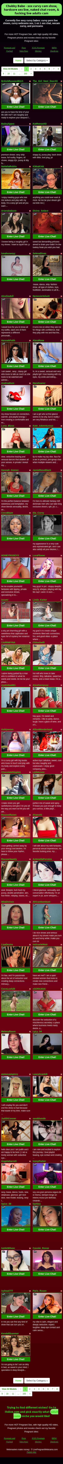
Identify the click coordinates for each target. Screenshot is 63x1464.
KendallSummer (10, 1333)
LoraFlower (39, 555)
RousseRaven (9, 814)
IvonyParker (39, 1161)
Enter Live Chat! (16, 106)
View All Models (10, 69)
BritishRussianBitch (12, 81)
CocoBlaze (7, 512)
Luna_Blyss (7, 425)
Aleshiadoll (7, 296)
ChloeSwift (39, 642)
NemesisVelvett (41, 296)
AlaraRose (38, 340)
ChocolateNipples (11, 772)
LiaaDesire (7, 944)
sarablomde (39, 1118)
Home (18, 60)
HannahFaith (8, 340)
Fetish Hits (31, 1452)
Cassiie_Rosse (41, 1248)
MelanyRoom (8, 1031)
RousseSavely (9, 859)
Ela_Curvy (38, 512)
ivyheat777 (7, 1291)
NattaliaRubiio (9, 166)
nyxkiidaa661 (8, 685)
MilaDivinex (7, 901)
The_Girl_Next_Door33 (45, 81)
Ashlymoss (7, 729)
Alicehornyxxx (41, 685)
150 (25, 73)
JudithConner (8, 1118)
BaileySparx (7, 123)
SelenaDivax (39, 253)
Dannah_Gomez (10, 470)
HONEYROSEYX (10, 555)
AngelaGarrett (9, 1161)
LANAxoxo (39, 772)
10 (8, 73)
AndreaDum (7, 383)
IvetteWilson (8, 1248)
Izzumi (4, 599)
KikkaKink (38, 166)
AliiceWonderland (42, 729)
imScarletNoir (40, 944)
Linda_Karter (40, 599)
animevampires (9, 1074)
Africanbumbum (41, 901)
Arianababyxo (9, 210)
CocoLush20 (8, 988)
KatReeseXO (40, 123)
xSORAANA (39, 988)
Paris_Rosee (40, 1291)
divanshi (37, 814)
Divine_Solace (40, 210)
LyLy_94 (37, 1031)
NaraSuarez (39, 383)
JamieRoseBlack (42, 470)
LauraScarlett (40, 1074)
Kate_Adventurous (43, 425)
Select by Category (37, 60)
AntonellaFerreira (42, 859)
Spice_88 (6, 1204)
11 (14, 73)
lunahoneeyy (8, 253)
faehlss (37, 1204)
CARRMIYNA (8, 642)
